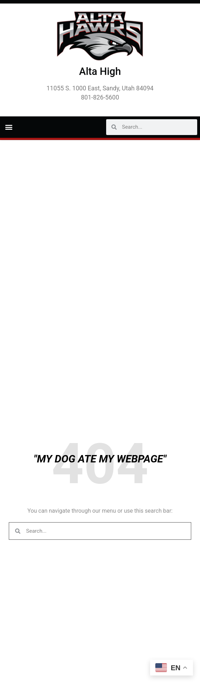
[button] (8, 127)
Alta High (100, 71)
